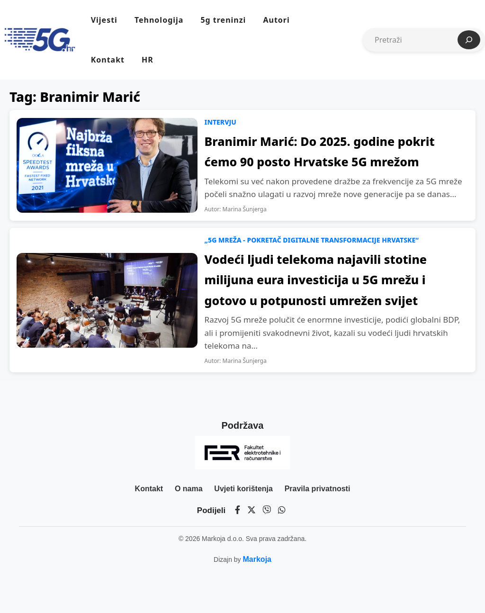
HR (147, 59)
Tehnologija (159, 20)
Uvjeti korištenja (243, 489)
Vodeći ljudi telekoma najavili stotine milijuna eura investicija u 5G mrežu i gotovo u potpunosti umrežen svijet (316, 279)
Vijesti (104, 20)
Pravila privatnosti (317, 489)
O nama (189, 489)
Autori (276, 20)
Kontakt (108, 59)
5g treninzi (223, 20)
